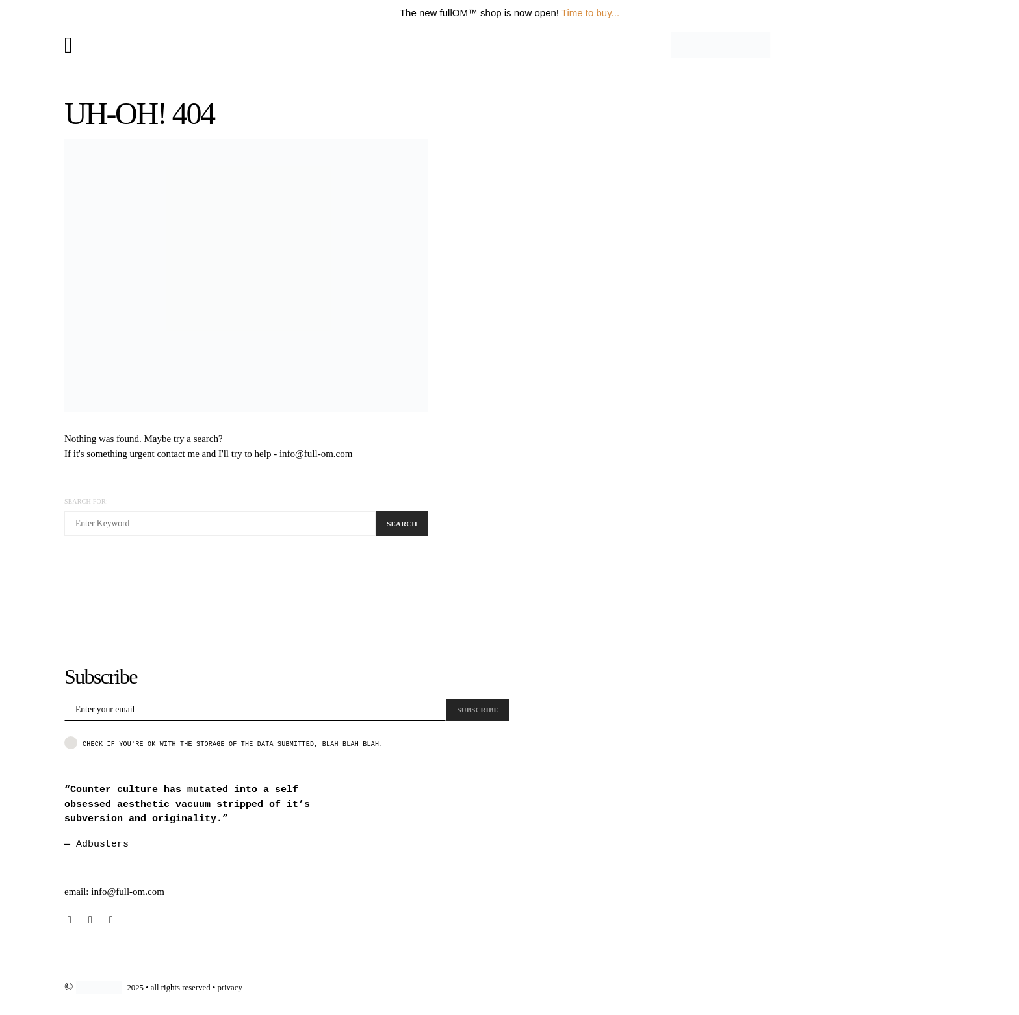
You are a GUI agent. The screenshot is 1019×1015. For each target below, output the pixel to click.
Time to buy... (590, 12)
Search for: (86, 501)
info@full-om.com (316, 453)
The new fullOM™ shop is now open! (479, 12)
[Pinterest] (111, 920)
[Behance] (90, 920)
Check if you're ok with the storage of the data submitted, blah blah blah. (223, 742)
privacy (229, 987)
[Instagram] (69, 920)
